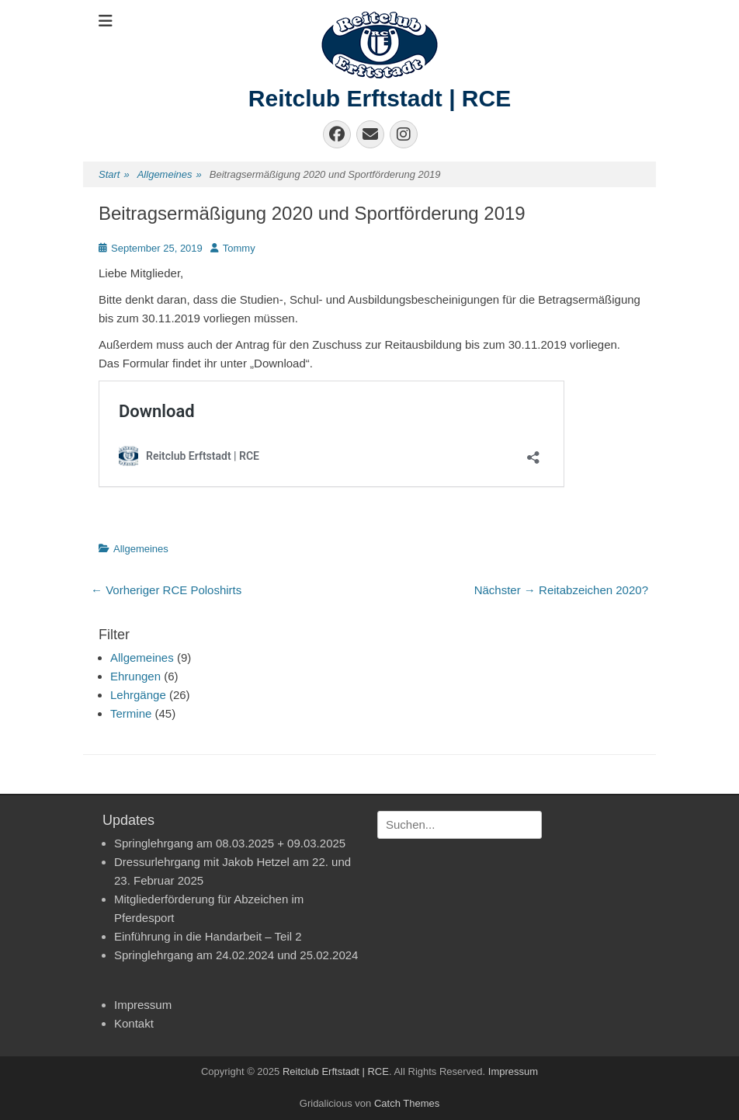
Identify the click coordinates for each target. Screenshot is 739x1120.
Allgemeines (169, 175)
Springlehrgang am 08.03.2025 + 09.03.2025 (229, 843)
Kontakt (134, 1023)
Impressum (143, 1004)
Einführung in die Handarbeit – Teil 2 (208, 936)
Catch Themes (406, 1103)
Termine (130, 713)
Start (114, 175)
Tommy (239, 248)
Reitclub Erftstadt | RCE (379, 98)
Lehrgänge (138, 694)
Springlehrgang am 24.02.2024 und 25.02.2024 (236, 955)
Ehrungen (135, 676)
